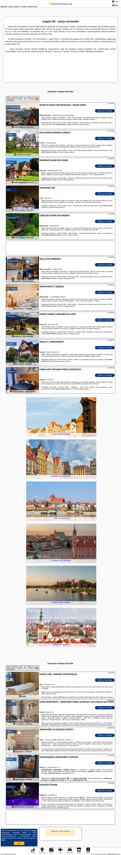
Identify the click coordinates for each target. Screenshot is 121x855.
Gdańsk (9, 704)
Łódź (8, 676)
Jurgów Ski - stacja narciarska (60, 831)
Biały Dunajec (12, 217)
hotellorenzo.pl (60, 3)
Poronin (9, 135)
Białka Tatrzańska (13, 107)
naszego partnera (83, 124)
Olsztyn (9, 759)
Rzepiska (10, 344)
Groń (8, 190)
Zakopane (10, 162)
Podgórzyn (11, 787)
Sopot (9, 731)
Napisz (118, 854)
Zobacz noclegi (105, 110)
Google (34, 830)
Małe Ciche (11, 316)
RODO (3, 840)
